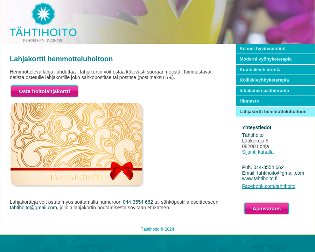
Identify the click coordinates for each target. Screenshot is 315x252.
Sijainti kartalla (258, 152)
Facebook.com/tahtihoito (269, 186)
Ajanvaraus (266, 208)
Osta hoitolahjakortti (44, 91)
